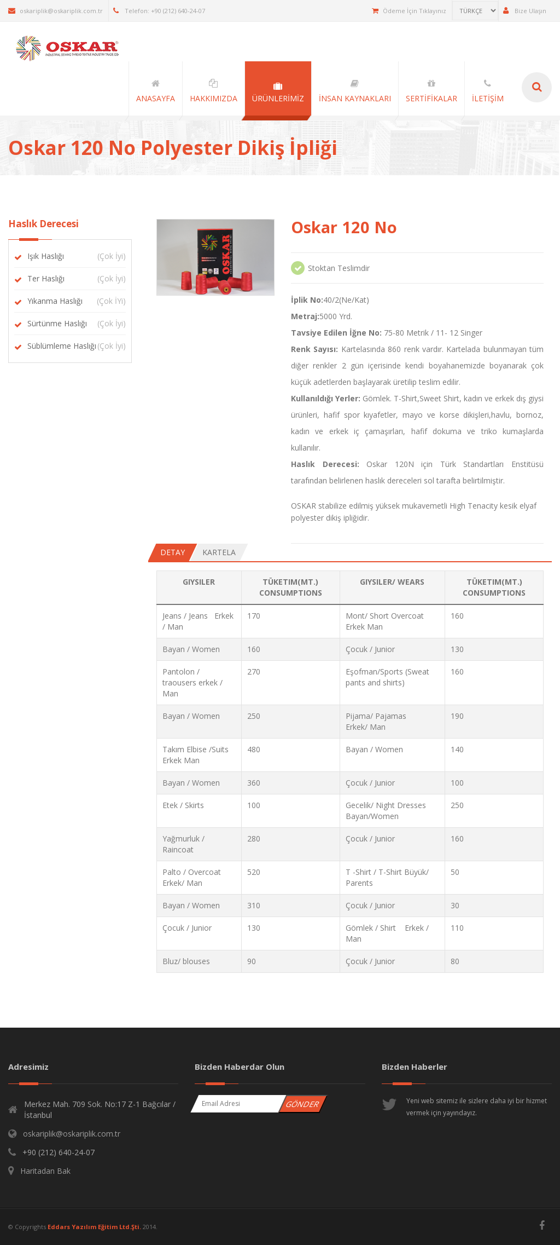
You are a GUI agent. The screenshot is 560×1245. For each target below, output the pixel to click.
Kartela (219, 552)
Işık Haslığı (45, 256)
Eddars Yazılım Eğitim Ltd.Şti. (94, 1227)
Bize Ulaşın (524, 11)
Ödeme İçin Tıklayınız (409, 11)
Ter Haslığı (46, 278)
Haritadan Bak (45, 1171)
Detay (172, 552)
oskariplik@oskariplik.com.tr (55, 11)
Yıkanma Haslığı (55, 301)
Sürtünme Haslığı (57, 323)
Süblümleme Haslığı (61, 346)
